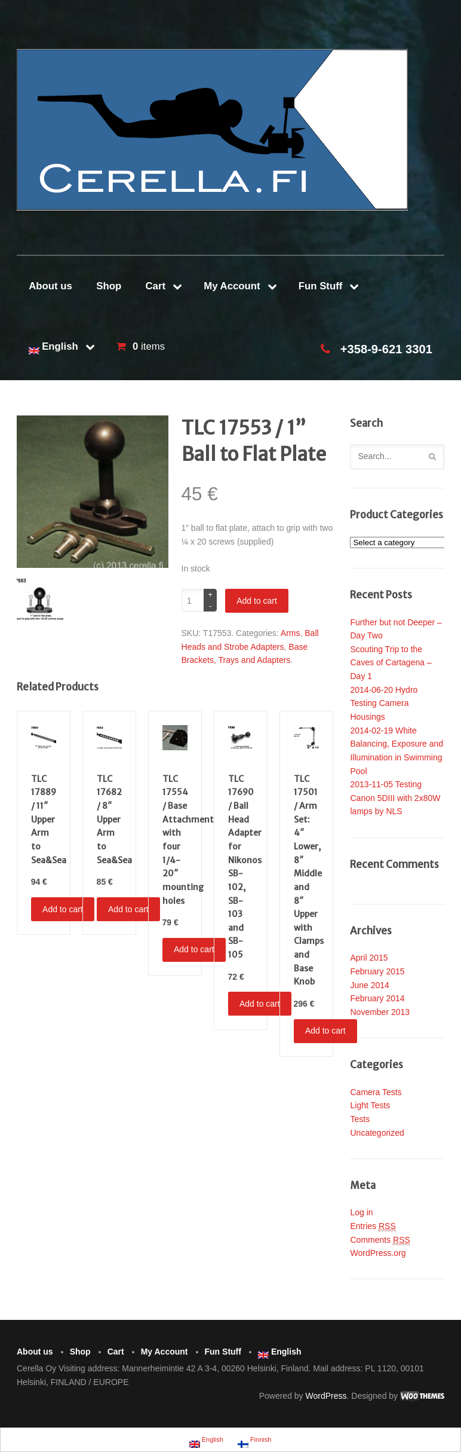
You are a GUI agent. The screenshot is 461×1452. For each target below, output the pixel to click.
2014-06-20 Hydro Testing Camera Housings (383, 703)
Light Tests (370, 1105)
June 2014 (369, 985)
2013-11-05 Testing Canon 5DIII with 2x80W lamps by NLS (395, 798)
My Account (232, 286)
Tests (360, 1119)
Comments (380, 1240)
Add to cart (256, 601)
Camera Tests (375, 1092)
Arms (290, 633)
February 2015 (377, 971)
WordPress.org (377, 1253)
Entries (372, 1226)
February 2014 (377, 998)
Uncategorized (377, 1133)
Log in (361, 1212)
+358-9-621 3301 (386, 349)
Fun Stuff (321, 286)
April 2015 (369, 957)
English (53, 347)
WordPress (326, 1396)
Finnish (255, 1441)
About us (50, 286)
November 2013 (380, 1012)
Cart (155, 286)
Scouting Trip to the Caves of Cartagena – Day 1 (390, 662)
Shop (108, 286)
